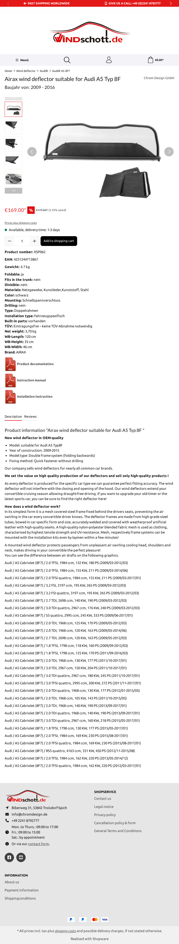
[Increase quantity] (34, 241)
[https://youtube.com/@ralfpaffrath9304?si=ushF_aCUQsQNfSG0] (21, 857)
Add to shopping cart (59, 241)
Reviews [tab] (30, 417)
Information (17, 875)
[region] (89, 152)
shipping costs (65, 931)
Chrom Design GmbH (157, 79)
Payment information (22, 890)
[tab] (13, 417)
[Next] (169, 152)
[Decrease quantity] (9, 241)
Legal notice (104, 805)
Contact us (102, 797)
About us (12, 882)
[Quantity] (22, 241)
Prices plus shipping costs (21, 223)
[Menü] (21, 60)
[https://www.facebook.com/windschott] (9, 857)
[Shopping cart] (155, 60)
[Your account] (108, 60)
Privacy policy (105, 814)
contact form (38, 844)
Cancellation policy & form (115, 822)
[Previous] (32, 152)
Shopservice (106, 790)
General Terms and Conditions (118, 830)
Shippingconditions (20, 898)
